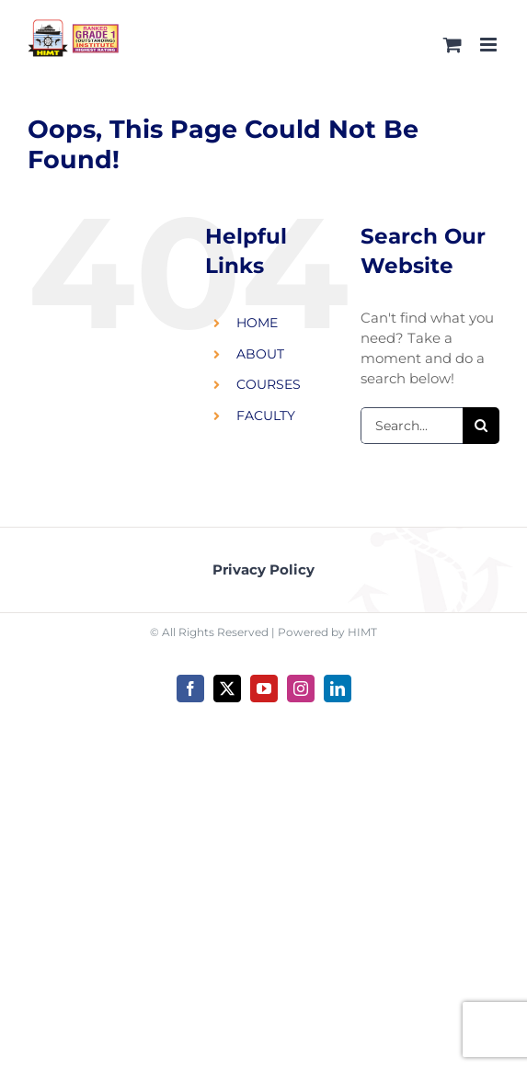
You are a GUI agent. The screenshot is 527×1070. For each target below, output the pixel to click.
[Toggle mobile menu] (489, 44)
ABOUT (260, 354)
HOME (257, 322)
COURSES (268, 384)
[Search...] (412, 425)
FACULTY (265, 415)
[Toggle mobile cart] (452, 44)
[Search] (481, 425)
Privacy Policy (263, 569)
